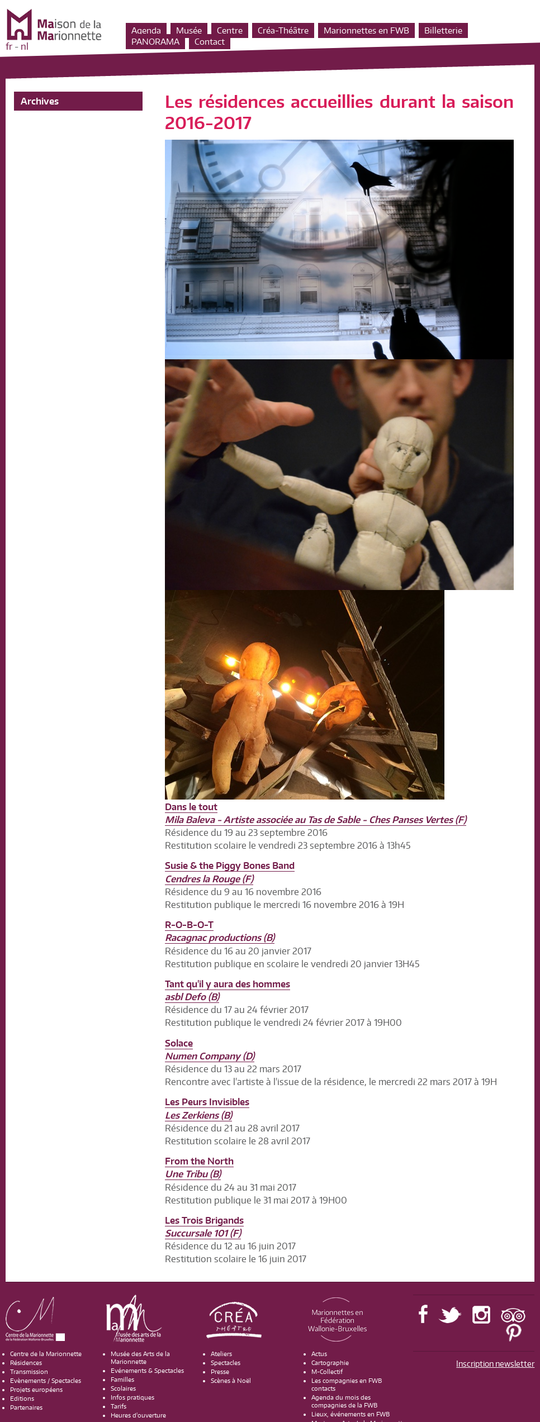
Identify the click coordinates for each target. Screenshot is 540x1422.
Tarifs (118, 1406)
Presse (220, 1372)
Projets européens (36, 1390)
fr (9, 46)
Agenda (146, 30)
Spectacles (225, 1363)
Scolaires (123, 1388)
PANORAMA (155, 41)
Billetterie (443, 30)
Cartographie (330, 1363)
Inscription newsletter (495, 1363)
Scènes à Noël (231, 1381)
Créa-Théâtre (283, 30)
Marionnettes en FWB (366, 30)
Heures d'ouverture (138, 1415)
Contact (210, 41)
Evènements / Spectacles (45, 1381)
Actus (319, 1354)
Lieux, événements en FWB (350, 1414)
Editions (22, 1398)
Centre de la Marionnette (46, 1354)
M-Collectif (327, 1372)
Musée (189, 30)
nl (25, 46)
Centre (230, 30)
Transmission (29, 1372)
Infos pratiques (132, 1397)
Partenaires (26, 1407)
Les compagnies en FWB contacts (346, 1384)
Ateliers (221, 1354)
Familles (122, 1379)
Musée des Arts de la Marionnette (140, 1358)
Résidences (26, 1363)
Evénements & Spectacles (147, 1371)
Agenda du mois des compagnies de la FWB (344, 1401)
